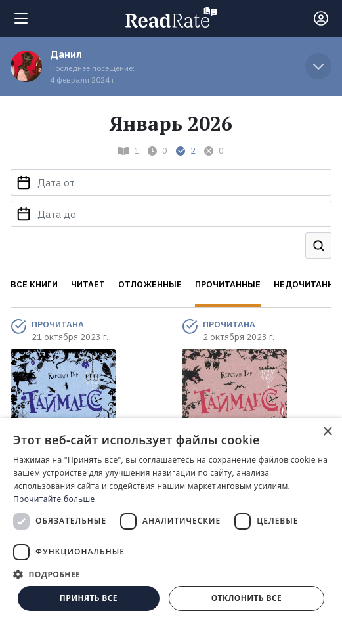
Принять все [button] (89, 598)
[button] (171, 574)
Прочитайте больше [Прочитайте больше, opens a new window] (54, 499)
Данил (66, 54)
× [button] (327, 432)
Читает (88, 284)
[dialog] (171, 521)
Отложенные (150, 284)
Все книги (34, 284)
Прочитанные (228, 284)
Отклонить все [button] (246, 598)
